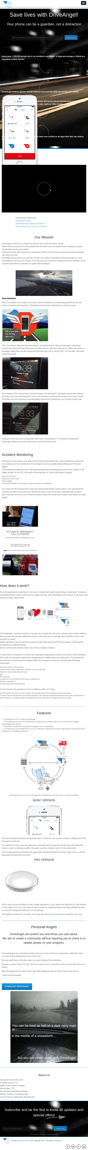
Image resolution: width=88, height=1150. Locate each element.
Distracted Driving (23, 221)
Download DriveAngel (17, 986)
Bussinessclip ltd (24, 1141)
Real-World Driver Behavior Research (31, 223)
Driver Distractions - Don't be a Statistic (32, 226)
